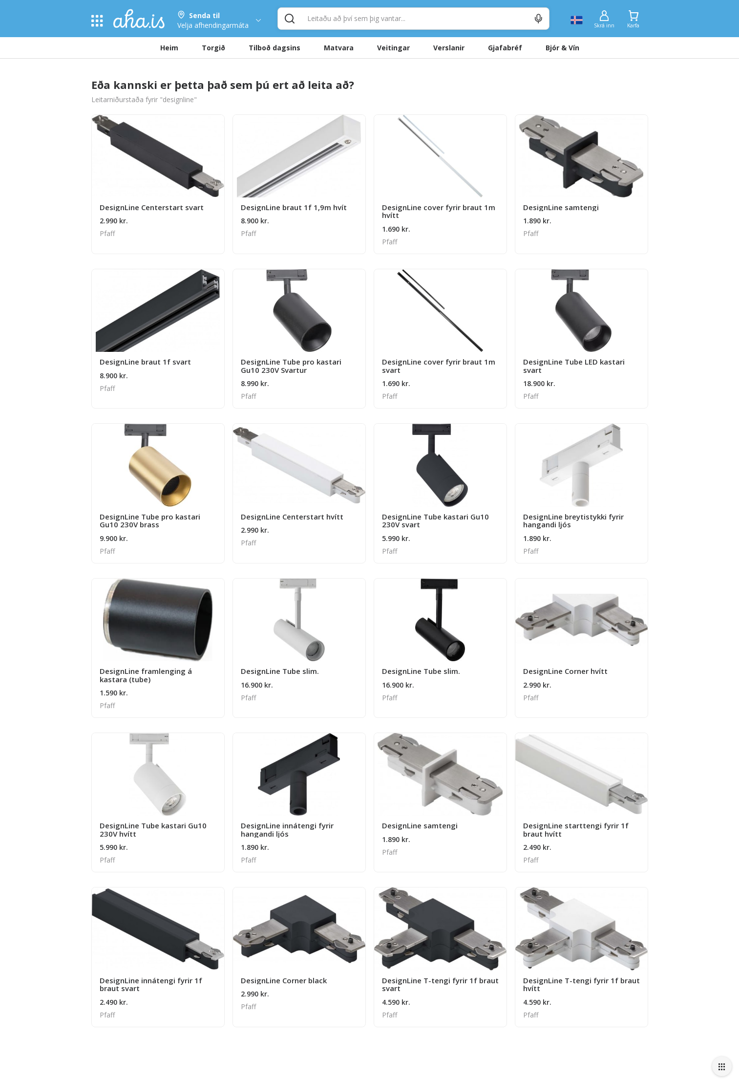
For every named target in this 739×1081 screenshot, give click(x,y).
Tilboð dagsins (274, 47)
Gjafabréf (505, 47)
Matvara (339, 47)
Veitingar (393, 47)
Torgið (213, 47)
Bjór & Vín (562, 47)
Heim (169, 47)
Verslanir (449, 47)
